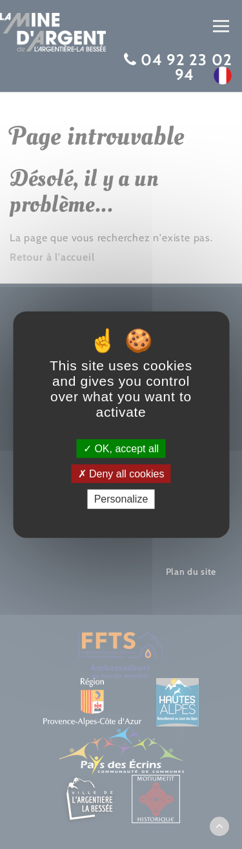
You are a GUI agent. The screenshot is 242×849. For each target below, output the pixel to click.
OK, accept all (121, 448)
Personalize (121, 499)
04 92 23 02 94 (186, 67)
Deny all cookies (121, 473)
